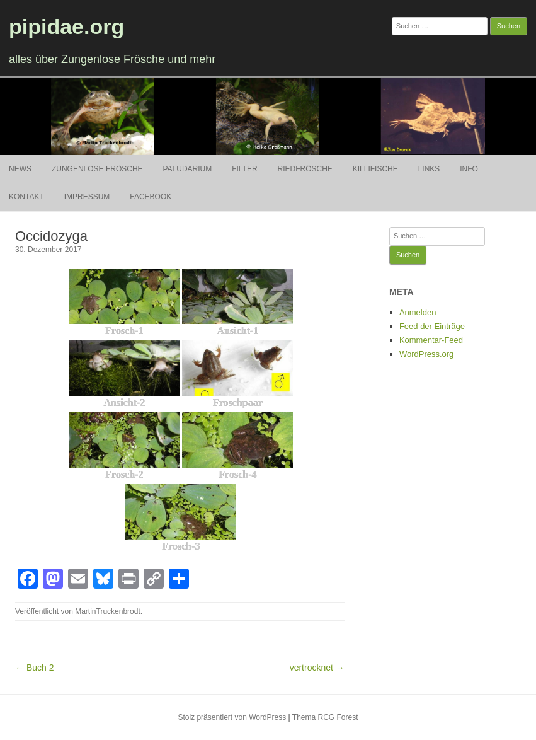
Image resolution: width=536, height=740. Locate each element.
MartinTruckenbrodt (107, 611)
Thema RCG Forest (325, 717)
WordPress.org (426, 354)
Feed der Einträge (432, 326)
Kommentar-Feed (431, 340)
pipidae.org (66, 26)
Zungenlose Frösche (97, 169)
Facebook (150, 196)
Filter (244, 169)
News (20, 169)
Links (429, 169)
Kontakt (26, 196)
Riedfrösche (305, 169)
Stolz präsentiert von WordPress (232, 717)
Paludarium (187, 169)
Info (469, 169)
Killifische (375, 169)
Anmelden (417, 312)
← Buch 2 (34, 667)
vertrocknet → (317, 667)
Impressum (87, 196)
